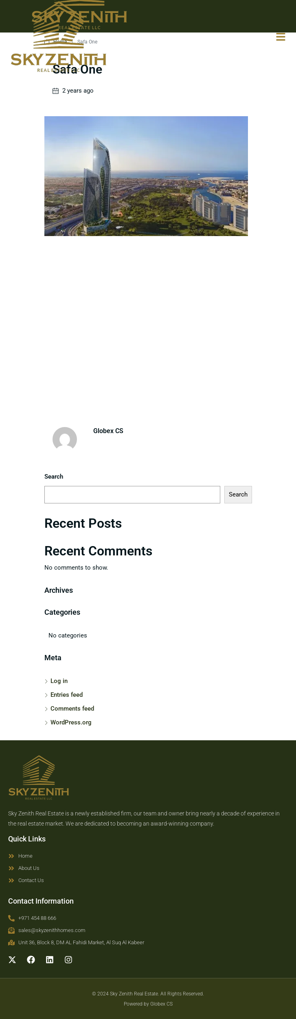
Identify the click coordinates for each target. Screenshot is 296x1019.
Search (53, 476)
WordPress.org (71, 722)
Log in (59, 681)
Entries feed (66, 694)
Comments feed (72, 708)
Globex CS (161, 1004)
